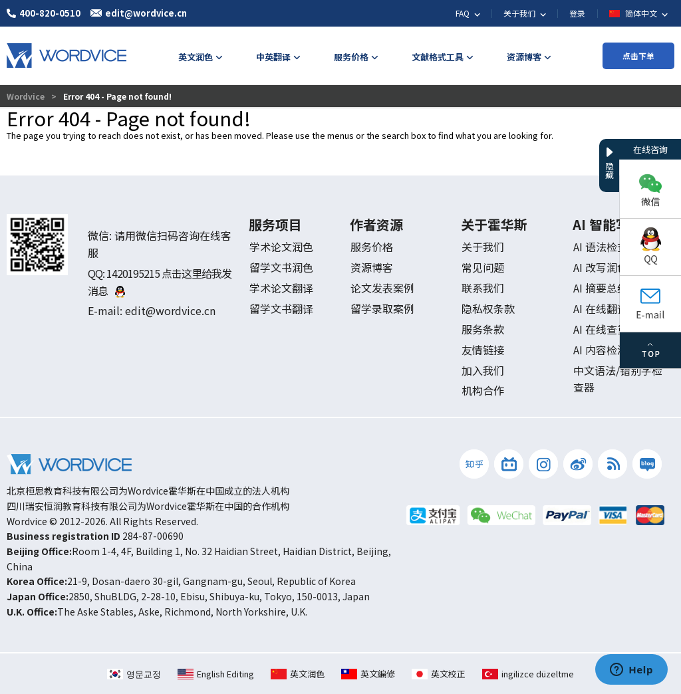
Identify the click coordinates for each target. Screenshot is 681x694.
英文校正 (439, 673)
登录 (577, 13)
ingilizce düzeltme (528, 673)
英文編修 (368, 673)
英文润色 (298, 673)
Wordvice (27, 96)
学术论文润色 (281, 247)
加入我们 (483, 370)
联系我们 (483, 288)
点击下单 (638, 55)
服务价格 (371, 247)
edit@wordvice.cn (170, 310)
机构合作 (483, 390)
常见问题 (483, 267)
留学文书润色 (281, 267)
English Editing (216, 673)
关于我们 (483, 247)
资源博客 (371, 267)
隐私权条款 (488, 308)
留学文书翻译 (281, 308)
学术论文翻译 (281, 288)
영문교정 (134, 673)
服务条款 (483, 329)
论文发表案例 (382, 288)
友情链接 (483, 350)
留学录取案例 (382, 308)
